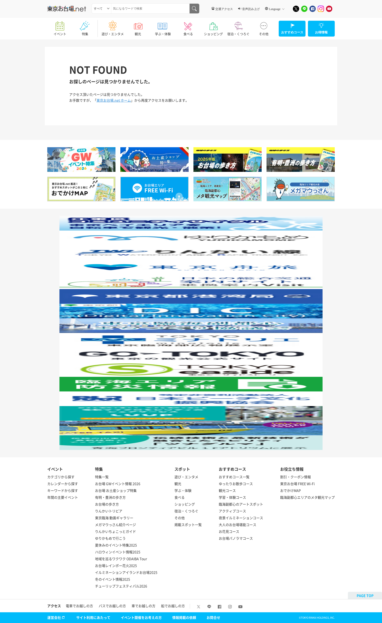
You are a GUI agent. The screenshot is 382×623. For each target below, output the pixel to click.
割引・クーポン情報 (295, 476)
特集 (84, 27)
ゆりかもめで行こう (110, 538)
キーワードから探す (62, 490)
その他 (263, 27)
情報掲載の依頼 (184, 617)
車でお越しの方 (143, 605)
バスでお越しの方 (112, 605)
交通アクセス (224, 8)
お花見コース (229, 531)
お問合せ (213, 617)
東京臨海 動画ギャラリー (114, 517)
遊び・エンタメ (112, 27)
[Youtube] (329, 9)
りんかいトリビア (108, 510)
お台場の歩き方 (107, 504)
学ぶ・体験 (162, 27)
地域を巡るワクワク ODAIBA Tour (121, 558)
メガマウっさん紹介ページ (115, 524)
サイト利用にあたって (93, 617)
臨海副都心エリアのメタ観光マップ (307, 497)
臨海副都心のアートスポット (241, 504)
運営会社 (56, 617)
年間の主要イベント (62, 497)
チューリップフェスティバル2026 (121, 586)
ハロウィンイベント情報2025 (117, 551)
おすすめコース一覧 (234, 476)
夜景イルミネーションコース (241, 517)
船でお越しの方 (173, 605)
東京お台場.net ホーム (113, 100)
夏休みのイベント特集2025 (116, 545)
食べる (188, 27)
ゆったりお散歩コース (236, 483)
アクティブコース (232, 510)
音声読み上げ (251, 8)
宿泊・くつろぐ (238, 27)
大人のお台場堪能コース (237, 524)
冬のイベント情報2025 (112, 579)
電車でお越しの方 (79, 605)
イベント (59, 27)
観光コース (227, 490)
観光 (137, 27)
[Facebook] (312, 9)
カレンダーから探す (62, 483)
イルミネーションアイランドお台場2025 (126, 572)
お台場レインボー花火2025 (116, 565)
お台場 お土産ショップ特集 (116, 490)
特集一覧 (102, 476)
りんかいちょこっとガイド (115, 531)
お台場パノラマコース (236, 538)
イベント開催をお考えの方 (141, 617)
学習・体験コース (232, 497)
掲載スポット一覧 (188, 524)
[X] (296, 9)
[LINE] (304, 9)
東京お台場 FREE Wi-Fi (297, 483)
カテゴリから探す (61, 476)
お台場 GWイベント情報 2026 (117, 483)
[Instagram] (321, 9)
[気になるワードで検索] (194, 8)
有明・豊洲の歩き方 (110, 497)
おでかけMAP (290, 490)
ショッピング (213, 27)
